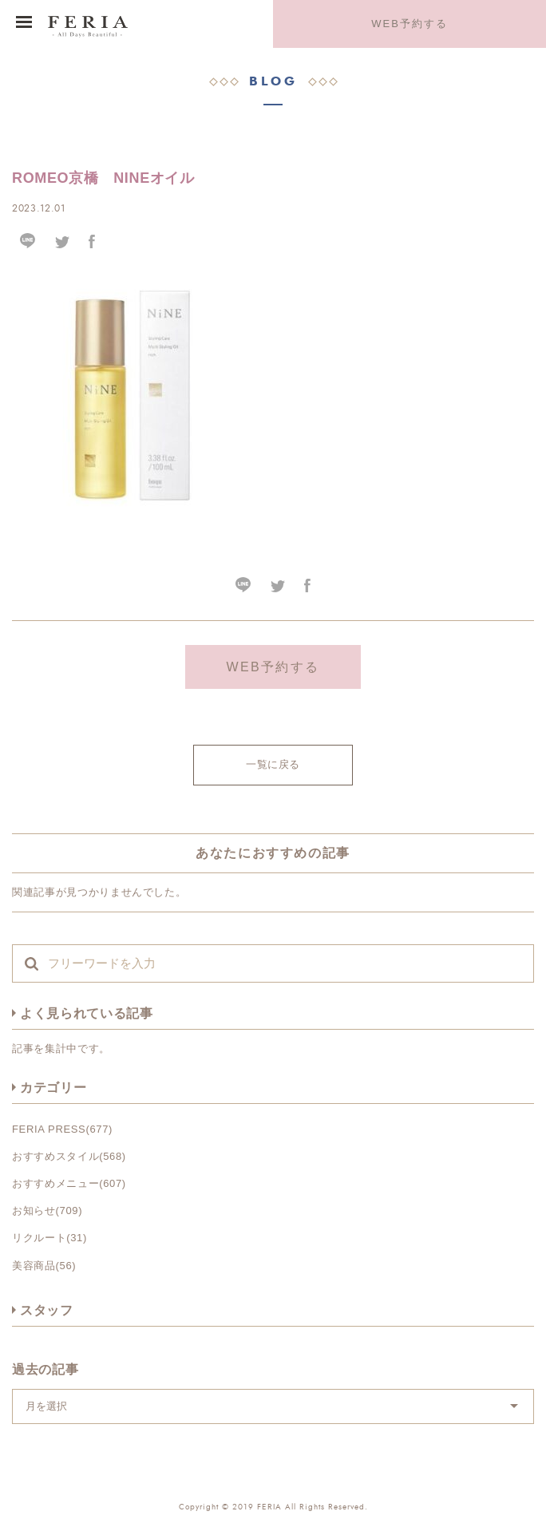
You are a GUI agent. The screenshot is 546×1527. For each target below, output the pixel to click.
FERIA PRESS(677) (62, 1129)
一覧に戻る (273, 764)
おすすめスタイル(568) (69, 1156)
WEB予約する (409, 24)
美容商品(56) (44, 1266)
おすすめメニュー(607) (69, 1183)
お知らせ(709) (47, 1210)
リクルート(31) (49, 1238)
